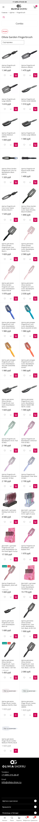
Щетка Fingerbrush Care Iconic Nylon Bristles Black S (8, 208)
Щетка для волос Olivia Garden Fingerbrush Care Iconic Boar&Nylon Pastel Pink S (27, 286)
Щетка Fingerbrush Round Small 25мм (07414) (28, 170)
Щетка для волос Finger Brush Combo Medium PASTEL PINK (9, 703)
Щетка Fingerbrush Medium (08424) (28, 66)
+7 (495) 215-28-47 (10, 775)
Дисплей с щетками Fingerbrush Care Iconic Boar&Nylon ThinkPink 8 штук (28, 586)
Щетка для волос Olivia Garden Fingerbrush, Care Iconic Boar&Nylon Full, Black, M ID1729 (28, 624)
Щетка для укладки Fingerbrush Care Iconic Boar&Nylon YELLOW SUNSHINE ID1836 (8, 363)
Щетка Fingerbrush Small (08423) (8, 66)
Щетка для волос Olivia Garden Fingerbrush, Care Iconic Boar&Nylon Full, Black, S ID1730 (9, 664)
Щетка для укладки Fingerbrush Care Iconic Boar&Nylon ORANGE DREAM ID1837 (28, 363)
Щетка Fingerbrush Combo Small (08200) (28, 100)
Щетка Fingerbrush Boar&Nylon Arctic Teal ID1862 (10, 440)
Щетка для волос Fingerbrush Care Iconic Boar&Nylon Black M (8, 623)
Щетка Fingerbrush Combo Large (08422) (28, 134)
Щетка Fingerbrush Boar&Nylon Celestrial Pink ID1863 (29, 440)
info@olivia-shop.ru (11, 782)
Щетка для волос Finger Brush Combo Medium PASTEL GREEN (28, 704)
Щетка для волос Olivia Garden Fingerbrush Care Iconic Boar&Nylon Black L (8, 403)
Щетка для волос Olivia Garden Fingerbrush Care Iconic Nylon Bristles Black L (9, 247)
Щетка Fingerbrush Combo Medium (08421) (8, 135)
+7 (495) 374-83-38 (19, 2)
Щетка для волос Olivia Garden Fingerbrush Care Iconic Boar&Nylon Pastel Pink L (27, 247)
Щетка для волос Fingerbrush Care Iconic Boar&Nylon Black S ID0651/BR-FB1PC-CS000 (27, 403)
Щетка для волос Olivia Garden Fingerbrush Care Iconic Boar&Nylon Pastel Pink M (8, 286)
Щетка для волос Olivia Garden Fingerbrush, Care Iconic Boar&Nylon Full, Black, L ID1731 (28, 664)
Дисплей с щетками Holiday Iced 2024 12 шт (9, 512)
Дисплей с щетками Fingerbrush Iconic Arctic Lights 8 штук (28, 512)
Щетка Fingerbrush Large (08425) (8, 100)
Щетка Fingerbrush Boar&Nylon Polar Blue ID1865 (29, 476)
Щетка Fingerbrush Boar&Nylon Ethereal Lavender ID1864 (9, 476)
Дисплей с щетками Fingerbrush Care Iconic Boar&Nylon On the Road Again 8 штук (9, 548)
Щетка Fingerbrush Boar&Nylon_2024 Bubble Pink (28, 547)
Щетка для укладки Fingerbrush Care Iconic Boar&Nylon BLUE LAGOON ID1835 (29, 325)
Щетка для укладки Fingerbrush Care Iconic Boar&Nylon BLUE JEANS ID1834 (8, 325)
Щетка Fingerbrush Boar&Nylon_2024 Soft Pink (9, 585)
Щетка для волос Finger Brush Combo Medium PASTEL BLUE (9, 741)
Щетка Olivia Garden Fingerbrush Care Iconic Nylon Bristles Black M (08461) (28, 209)
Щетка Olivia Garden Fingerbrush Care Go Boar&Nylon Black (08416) (9, 171)
